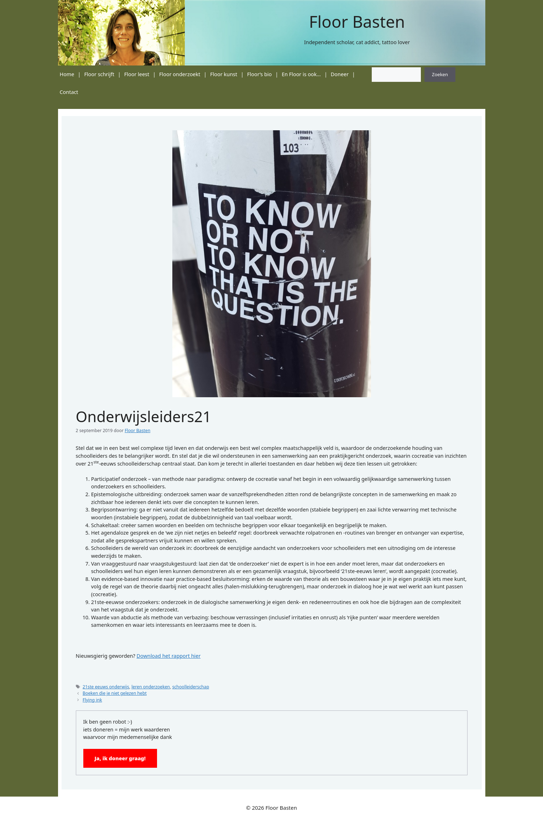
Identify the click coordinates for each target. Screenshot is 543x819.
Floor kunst (223, 74)
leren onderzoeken (150, 687)
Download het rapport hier (169, 655)
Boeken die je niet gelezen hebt (115, 693)
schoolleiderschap (190, 687)
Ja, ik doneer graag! (120, 758)
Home (67, 74)
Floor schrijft (99, 74)
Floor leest (136, 74)
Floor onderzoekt (179, 74)
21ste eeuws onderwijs (106, 687)
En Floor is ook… (301, 74)
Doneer (340, 74)
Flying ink (92, 700)
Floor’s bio (259, 74)
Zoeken (440, 74)
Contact (69, 92)
